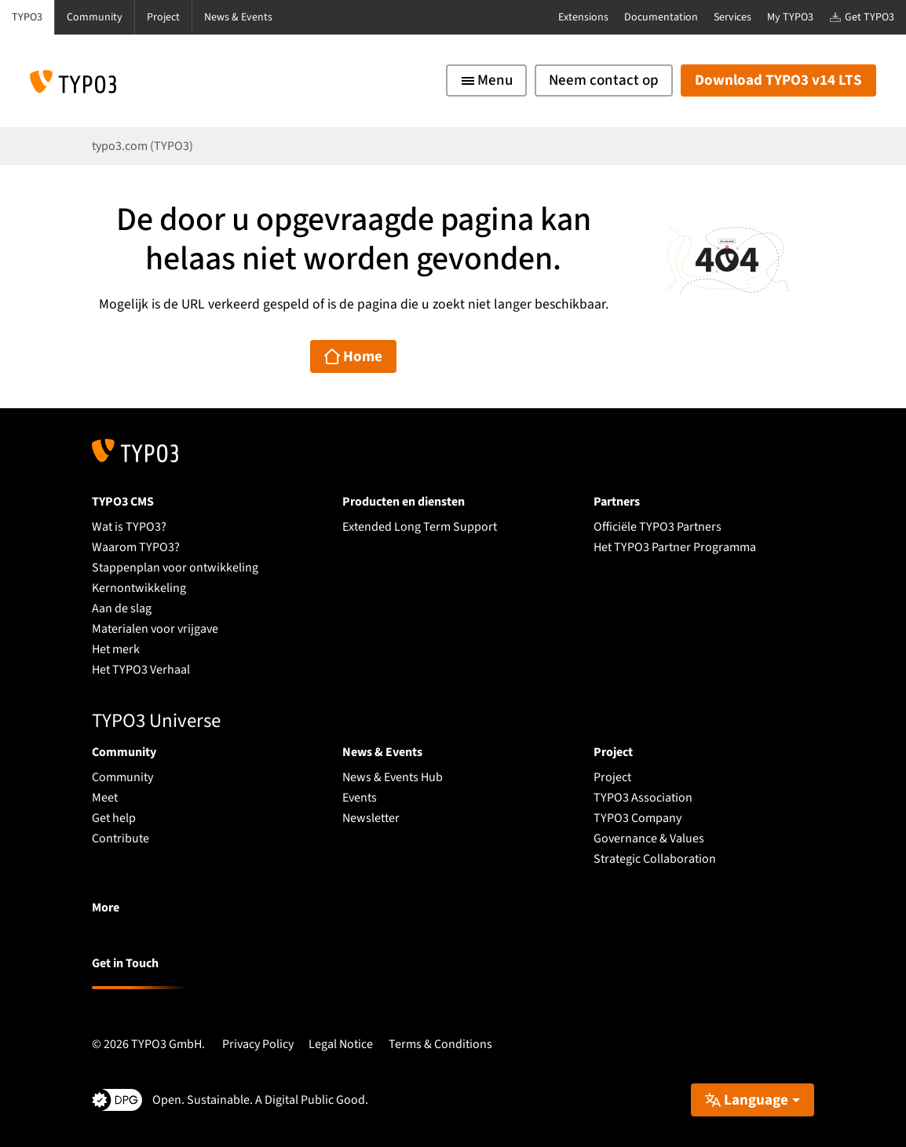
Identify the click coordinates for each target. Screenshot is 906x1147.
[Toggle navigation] (486, 80)
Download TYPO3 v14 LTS (778, 80)
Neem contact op (604, 80)
